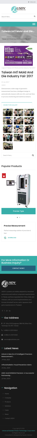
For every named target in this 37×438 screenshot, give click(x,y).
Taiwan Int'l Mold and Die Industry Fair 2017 (16, 39)
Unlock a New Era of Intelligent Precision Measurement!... (16, 355)
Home (9, 37)
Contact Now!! (18, 268)
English (33, 2)
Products (8, 402)
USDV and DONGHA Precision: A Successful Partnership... (17, 374)
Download (10, 238)
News (14, 37)
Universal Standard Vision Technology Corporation (18, 430)
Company (8, 398)
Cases (7, 410)
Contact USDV (9, 418)
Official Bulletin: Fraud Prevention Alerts (16, 365)
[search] (34, 16)
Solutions (8, 406)
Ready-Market (27, 435)
